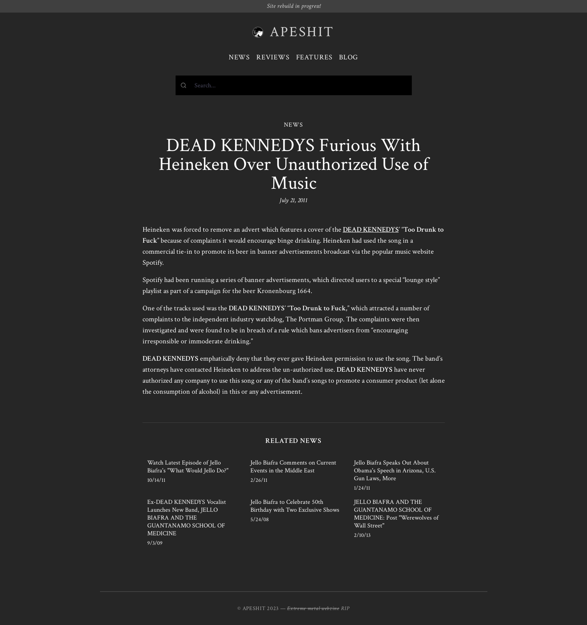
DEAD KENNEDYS (371, 229)
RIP (345, 608)
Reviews (272, 57)
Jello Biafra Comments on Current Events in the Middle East (293, 467)
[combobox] (294, 85)
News (239, 57)
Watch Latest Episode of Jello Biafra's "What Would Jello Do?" (187, 467)
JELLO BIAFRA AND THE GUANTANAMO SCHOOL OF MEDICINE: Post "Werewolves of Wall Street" (396, 514)
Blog (349, 57)
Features (314, 57)
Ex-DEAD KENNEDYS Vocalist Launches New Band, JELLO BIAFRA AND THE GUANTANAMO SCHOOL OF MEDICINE (186, 518)
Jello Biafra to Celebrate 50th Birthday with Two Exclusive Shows (294, 506)
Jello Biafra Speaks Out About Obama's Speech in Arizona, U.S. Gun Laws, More (395, 471)
